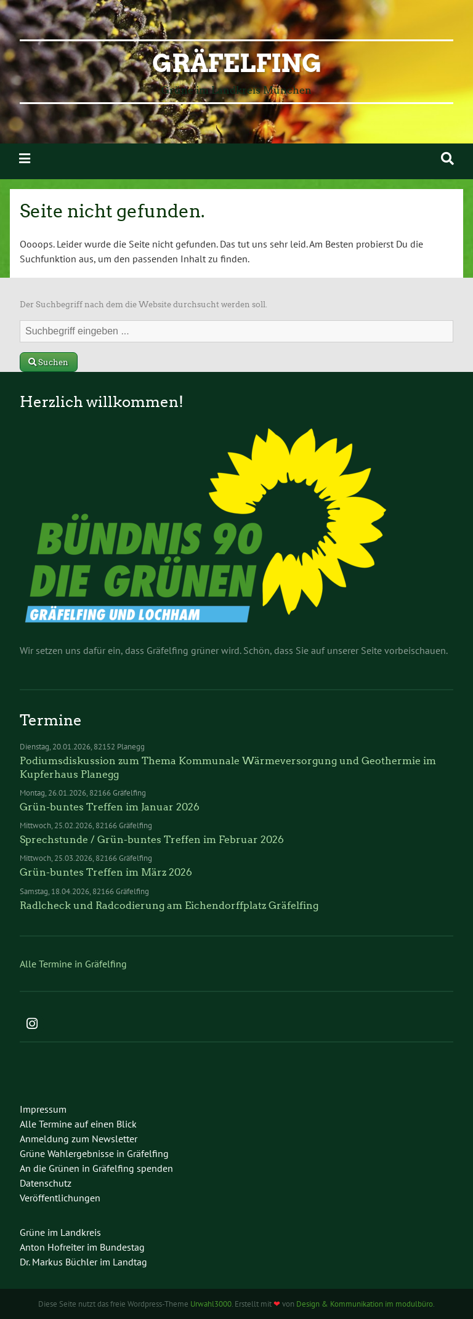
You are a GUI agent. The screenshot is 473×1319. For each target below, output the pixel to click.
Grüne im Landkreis (60, 1232)
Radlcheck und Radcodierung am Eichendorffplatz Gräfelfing (169, 905)
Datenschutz (45, 1183)
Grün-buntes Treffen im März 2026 (106, 872)
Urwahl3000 (211, 1304)
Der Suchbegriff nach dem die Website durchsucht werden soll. (143, 304)
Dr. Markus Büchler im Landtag (83, 1262)
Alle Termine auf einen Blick (78, 1124)
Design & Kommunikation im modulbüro (364, 1304)
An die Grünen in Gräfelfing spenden (96, 1168)
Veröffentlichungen (60, 1198)
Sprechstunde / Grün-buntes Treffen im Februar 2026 (152, 839)
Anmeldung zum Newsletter (78, 1138)
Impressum (43, 1109)
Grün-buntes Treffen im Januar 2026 (110, 807)
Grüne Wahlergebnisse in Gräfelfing (94, 1153)
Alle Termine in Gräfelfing (73, 964)
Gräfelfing (236, 63)
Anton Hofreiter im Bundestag (82, 1247)
